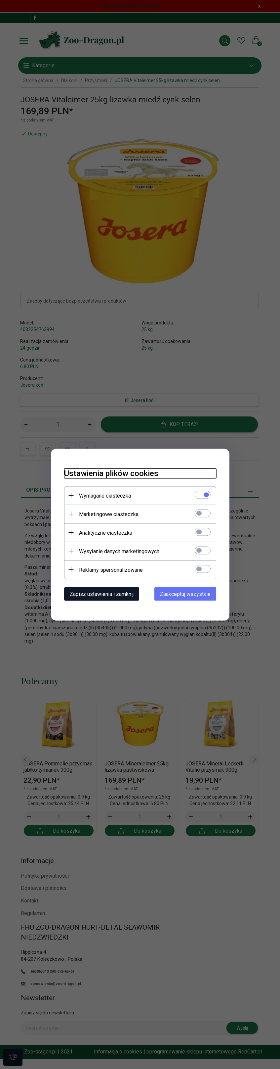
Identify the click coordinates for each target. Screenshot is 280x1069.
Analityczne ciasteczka (105, 532)
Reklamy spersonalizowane (111, 569)
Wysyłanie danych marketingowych (119, 551)
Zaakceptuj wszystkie (185, 594)
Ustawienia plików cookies (111, 473)
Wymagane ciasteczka (105, 495)
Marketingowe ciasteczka (109, 514)
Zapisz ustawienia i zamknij (102, 594)
